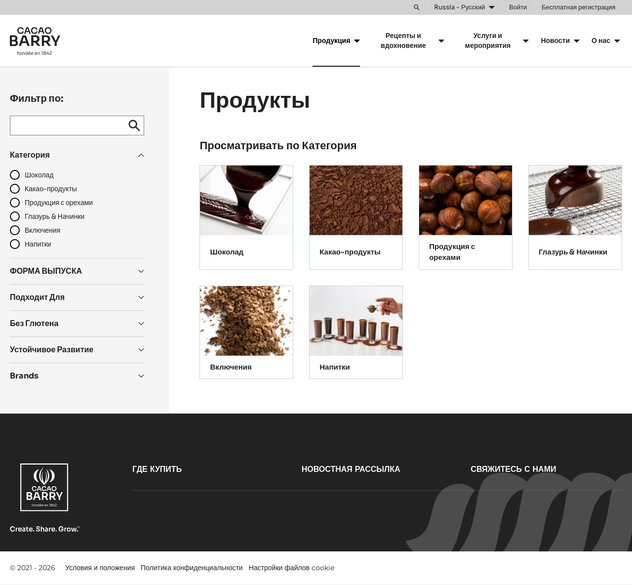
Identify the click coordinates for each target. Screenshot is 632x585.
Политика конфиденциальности (192, 567)
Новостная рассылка (351, 469)
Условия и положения (100, 567)
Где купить (157, 469)
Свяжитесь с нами (513, 469)
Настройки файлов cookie (291, 567)
